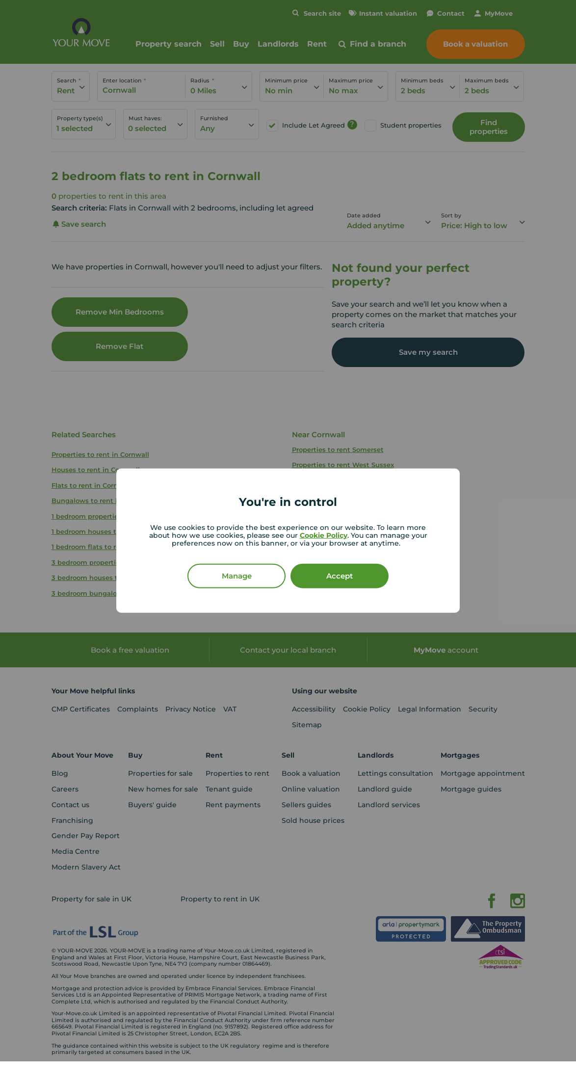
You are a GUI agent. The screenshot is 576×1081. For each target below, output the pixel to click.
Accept (339, 575)
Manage (237, 575)
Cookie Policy (323, 534)
